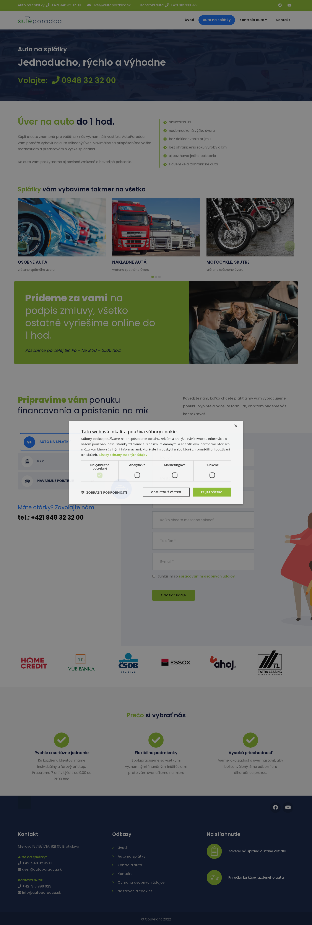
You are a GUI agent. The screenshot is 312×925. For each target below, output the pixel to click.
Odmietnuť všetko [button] (163, 492)
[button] (104, 492)
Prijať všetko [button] (211, 492)
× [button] (235, 425)
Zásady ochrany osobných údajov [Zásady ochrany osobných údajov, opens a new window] (125, 454)
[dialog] (156, 462)
